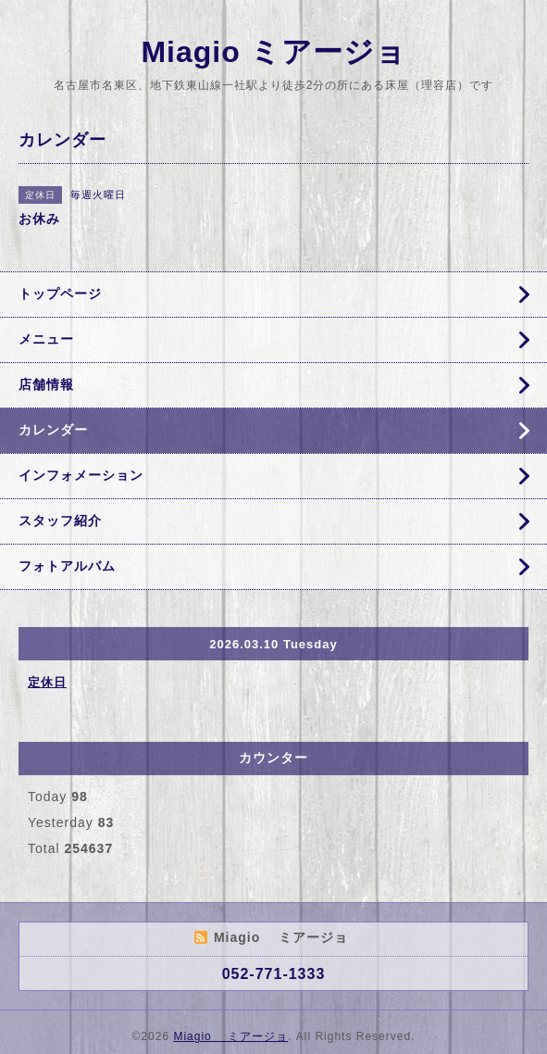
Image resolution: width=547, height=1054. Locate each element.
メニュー (46, 339)
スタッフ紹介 (60, 520)
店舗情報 (46, 384)
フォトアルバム (67, 565)
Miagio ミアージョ (273, 52)
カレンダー (53, 429)
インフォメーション (81, 475)
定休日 (47, 682)
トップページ (60, 293)
